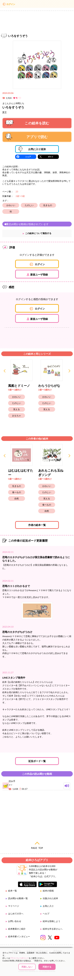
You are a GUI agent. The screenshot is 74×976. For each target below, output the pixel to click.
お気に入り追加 (32, 149)
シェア (28, 156)
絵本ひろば (37, 4)
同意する (47, 966)
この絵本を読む (27, 123)
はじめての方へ (15, 913)
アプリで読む (26, 137)
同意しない (27, 966)
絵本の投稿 (48, 890)
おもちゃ (16, 415)
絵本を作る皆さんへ (52, 928)
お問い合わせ (14, 921)
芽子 (4, 112)
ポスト (51, 156)
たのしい (29, 205)
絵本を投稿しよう (51, 921)
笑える (16, 409)
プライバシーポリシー (19, 958)
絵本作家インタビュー (19, 936)
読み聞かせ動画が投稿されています (26, 224)
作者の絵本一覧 (37, 524)
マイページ (13, 906)
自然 (16, 498)
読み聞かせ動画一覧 (18, 898)
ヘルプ (46, 913)
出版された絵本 (50, 898)
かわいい (10, 205)
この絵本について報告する (38, 233)
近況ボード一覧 (37, 761)
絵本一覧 (12, 890)
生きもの (47, 205)
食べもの (16, 492)
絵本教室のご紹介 (17, 928)
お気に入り (48, 906)
